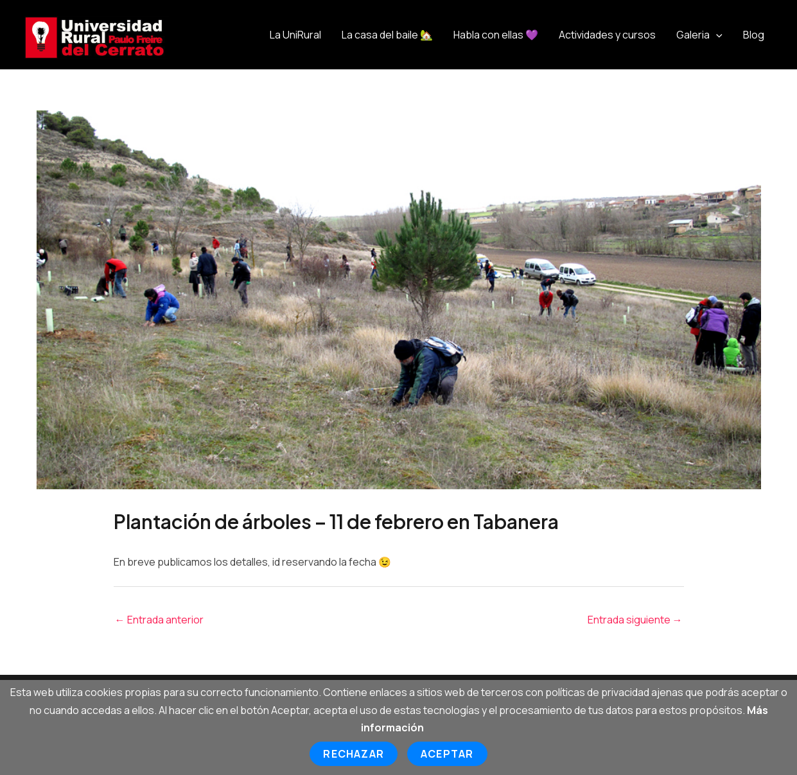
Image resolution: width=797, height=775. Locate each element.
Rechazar (353, 754)
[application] (716, 34)
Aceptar (447, 754)
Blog (753, 35)
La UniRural (295, 35)
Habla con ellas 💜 (495, 35)
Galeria (699, 34)
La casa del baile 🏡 (387, 35)
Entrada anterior (159, 620)
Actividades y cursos (607, 35)
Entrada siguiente (635, 620)
